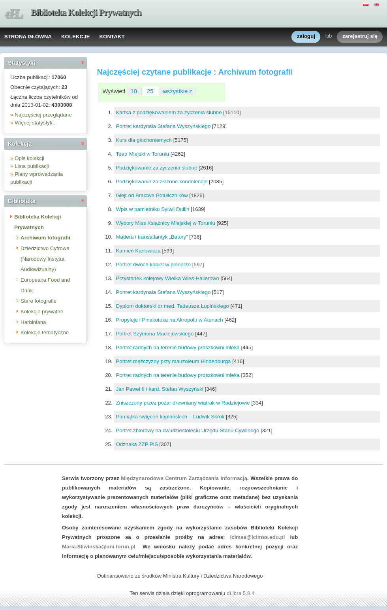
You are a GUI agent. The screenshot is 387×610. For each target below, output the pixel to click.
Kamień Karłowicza (139, 251)
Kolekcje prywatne (42, 311)
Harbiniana (33, 322)
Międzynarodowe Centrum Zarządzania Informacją (184, 478)
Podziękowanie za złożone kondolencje (162, 182)
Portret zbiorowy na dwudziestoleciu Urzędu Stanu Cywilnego (188, 430)
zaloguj (306, 36)
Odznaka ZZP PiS (137, 444)
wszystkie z (177, 91)
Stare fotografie (38, 301)
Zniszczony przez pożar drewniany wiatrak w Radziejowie (183, 403)
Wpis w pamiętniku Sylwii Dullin (153, 209)
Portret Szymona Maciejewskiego (155, 334)
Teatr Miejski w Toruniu (143, 154)
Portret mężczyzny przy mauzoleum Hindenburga (174, 361)
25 (151, 91)
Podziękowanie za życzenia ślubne (157, 168)
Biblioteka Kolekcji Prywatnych (86, 12)
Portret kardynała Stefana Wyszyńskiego (164, 126)
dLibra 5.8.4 (241, 593)
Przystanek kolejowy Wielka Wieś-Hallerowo (168, 278)
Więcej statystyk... (36, 123)
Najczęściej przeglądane (43, 115)
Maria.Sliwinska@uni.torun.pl (98, 547)
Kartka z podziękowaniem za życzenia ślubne (169, 112)
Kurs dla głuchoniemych (144, 140)
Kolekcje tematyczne (45, 332)
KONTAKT (111, 37)
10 (135, 91)
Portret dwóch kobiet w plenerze (154, 264)
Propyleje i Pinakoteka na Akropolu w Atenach (170, 320)
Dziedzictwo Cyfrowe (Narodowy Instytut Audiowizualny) (45, 258)
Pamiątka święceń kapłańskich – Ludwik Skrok (171, 417)
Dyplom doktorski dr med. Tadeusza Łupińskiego (173, 306)
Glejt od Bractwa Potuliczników (152, 195)
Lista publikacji (32, 166)
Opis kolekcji (29, 158)
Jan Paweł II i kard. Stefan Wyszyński (160, 389)
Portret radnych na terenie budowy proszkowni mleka (178, 347)
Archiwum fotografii (45, 238)
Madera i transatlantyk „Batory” (152, 237)
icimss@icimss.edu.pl (257, 537)
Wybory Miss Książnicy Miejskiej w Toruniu (166, 223)
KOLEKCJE (75, 37)
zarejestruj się (360, 36)
